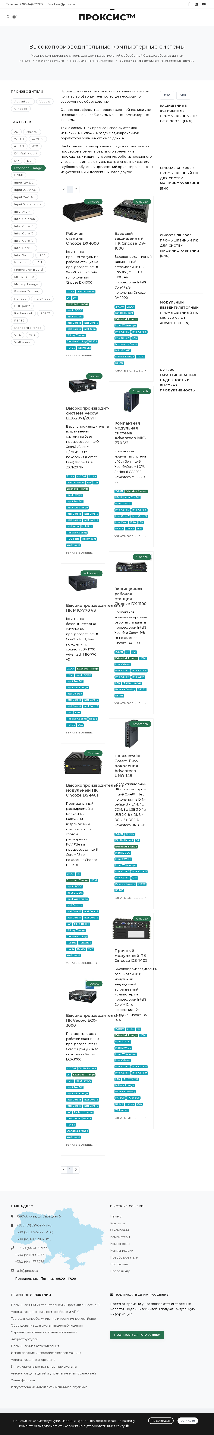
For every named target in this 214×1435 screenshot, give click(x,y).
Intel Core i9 (24, 248)
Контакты (117, 1223)
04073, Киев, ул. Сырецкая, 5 (39, 1216)
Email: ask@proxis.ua (61, 4)
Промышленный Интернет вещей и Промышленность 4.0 (55, 1305)
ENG (167, 95)
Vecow (45, 101)
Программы (119, 1264)
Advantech (22, 101)
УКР (183, 95)
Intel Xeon (22, 255)
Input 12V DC (24, 182)
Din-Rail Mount (26, 153)
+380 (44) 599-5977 (29, 1255)
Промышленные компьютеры (91, 60)
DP (16, 160)
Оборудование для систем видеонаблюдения (47, 1325)
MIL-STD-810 (24, 276)
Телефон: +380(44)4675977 (24, 4)
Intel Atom (22, 211)
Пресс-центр (120, 1271)
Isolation (21, 262)
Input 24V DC (24, 197)
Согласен (188, 1420)
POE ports (22, 306)
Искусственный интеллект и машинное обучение (49, 1387)
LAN (39, 262)
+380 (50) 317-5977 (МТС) (34, 1232)
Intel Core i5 (24, 233)
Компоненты (120, 1244)
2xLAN (19, 139)
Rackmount (23, 313)
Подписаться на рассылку (137, 1334)
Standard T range (28, 327)
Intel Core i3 (24, 226)
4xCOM (38, 139)
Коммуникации (121, 1251)
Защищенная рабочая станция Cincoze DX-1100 (130, 596)
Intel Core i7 (24, 240)
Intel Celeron (24, 219)
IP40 (42, 255)
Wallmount (22, 342)
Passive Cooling (26, 291)
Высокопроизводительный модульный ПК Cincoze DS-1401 (95, 790)
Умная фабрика (23, 1380)
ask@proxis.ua (27, 1271)
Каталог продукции (50, 60)
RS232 (45, 313)
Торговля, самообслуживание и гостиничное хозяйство (53, 1319)
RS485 (19, 320)
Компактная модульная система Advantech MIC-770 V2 (130, 433)
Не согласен (161, 1420)
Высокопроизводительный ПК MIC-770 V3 (95, 608)
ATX (35, 146)
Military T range (26, 284)
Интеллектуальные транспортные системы (44, 1366)
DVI (30, 160)
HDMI (18, 175)
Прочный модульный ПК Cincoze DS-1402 (131, 955)
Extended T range (28, 168)
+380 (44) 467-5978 (29, 1262)
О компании (119, 1230)
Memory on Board (28, 269)
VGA (17, 335)
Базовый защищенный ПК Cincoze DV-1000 (130, 241)
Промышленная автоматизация (35, 1346)
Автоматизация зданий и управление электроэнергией (53, 1373)
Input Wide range (28, 204)
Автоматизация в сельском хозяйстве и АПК (45, 1312)
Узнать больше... (82, 355)
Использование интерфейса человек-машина (46, 1353)
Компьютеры (120, 1237)
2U (16, 131)
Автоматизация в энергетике (33, 1360)
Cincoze (20, 108)
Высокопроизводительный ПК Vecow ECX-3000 (95, 1020)
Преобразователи (124, 1257)
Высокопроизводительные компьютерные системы (157, 60)
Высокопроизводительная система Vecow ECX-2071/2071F (94, 413)
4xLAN (19, 146)
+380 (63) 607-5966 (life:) (33, 1239)
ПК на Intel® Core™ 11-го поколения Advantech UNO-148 (127, 766)
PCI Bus (20, 298)
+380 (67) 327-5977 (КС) (34, 1225)
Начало (24, 60)
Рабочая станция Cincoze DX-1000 (82, 238)
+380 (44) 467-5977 (32, 1248)
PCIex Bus (42, 298)
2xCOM (32, 131)
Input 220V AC (25, 189)
